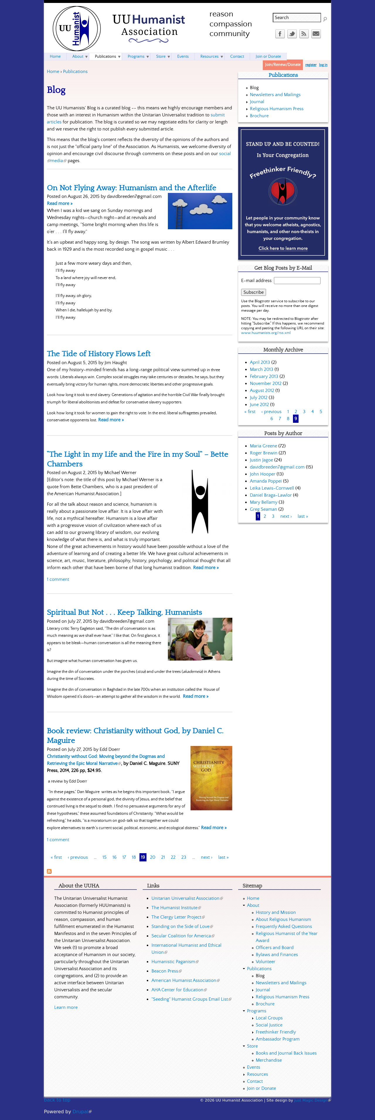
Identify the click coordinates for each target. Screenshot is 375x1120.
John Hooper (262, 474)
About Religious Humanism (283, 919)
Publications (75, 71)
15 (105, 857)
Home (53, 71)
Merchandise (269, 1060)
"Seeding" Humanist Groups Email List (191, 999)
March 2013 (261, 369)
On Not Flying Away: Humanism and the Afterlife (131, 188)
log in (323, 65)
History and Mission (276, 912)
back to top (57, 1100)
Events (183, 56)
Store (161, 56)
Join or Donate (268, 56)
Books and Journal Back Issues (286, 1053)
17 (124, 857)
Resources (209, 56)
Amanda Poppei (266, 481)
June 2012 (259, 404)
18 (134, 857)
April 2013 (260, 362)
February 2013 (264, 376)
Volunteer (265, 961)
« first (56, 857)
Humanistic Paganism (175, 961)
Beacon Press (166, 971)
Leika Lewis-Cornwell (272, 488)
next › (206, 857)
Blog (254, 87)
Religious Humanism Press (277, 108)
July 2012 (258, 397)
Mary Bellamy (263, 502)
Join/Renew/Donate (283, 64)
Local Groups (269, 1018)
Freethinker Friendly (276, 1032)
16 (114, 857)
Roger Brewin (263, 453)
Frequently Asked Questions (284, 926)
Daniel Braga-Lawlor (271, 495)
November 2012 (266, 383)
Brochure (259, 115)
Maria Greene (263, 446)
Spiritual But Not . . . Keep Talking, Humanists (124, 612)
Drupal (82, 1111)
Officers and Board (275, 947)
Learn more (66, 1007)
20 (152, 857)
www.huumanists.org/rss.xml (266, 333)
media (58, 160)
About (77, 56)
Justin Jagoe (261, 460)
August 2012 (262, 390)
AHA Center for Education (179, 989)
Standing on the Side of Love (182, 926)
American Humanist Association (185, 980)
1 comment (58, 579)
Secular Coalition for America (182, 936)
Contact (237, 56)
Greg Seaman (263, 509)
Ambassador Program (278, 1039)
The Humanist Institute (176, 907)
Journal (257, 101)
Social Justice (269, 1025)
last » (223, 857)
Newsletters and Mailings (275, 94)
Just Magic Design (312, 1100)
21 (163, 857)
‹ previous (78, 857)
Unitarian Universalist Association (187, 898)
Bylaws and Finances (277, 954)
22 (173, 857)
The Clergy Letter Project (178, 917)
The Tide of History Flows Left (99, 353)
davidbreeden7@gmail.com (277, 467)
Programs (136, 56)
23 (183, 857)
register (310, 65)
